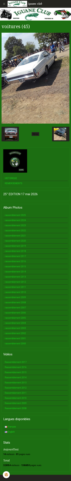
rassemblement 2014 (15, 271)
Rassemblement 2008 (16, 408)
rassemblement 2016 (15, 261)
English (10, 432)
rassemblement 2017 (15, 256)
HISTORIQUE (11, 178)
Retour (35, 134)
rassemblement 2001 (15, 338)
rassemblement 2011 (15, 287)
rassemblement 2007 (15, 307)
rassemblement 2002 (15, 333)
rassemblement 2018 (15, 251)
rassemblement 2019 (15, 246)
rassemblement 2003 (15, 328)
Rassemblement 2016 (16, 367)
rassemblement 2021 (15, 235)
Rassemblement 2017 (16, 362)
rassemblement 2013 (15, 277)
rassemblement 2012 (15, 282)
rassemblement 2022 (15, 230)
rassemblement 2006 (15, 312)
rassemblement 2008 (15, 302)
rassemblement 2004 (15, 323)
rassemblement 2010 (15, 292)
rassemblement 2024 (15, 220)
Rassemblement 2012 (16, 388)
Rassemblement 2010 (16, 398)
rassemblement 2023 (15, 225)
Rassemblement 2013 (16, 382)
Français (10, 426)
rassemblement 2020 (15, 241)
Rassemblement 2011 (16, 393)
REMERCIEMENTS (13, 183)
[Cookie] (6, 474)
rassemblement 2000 (15, 343)
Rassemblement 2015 (16, 372)
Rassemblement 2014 (16, 377)
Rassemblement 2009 (16, 403)
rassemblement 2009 (15, 297)
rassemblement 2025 (15, 215)
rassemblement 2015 (15, 266)
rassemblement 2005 (15, 318)
